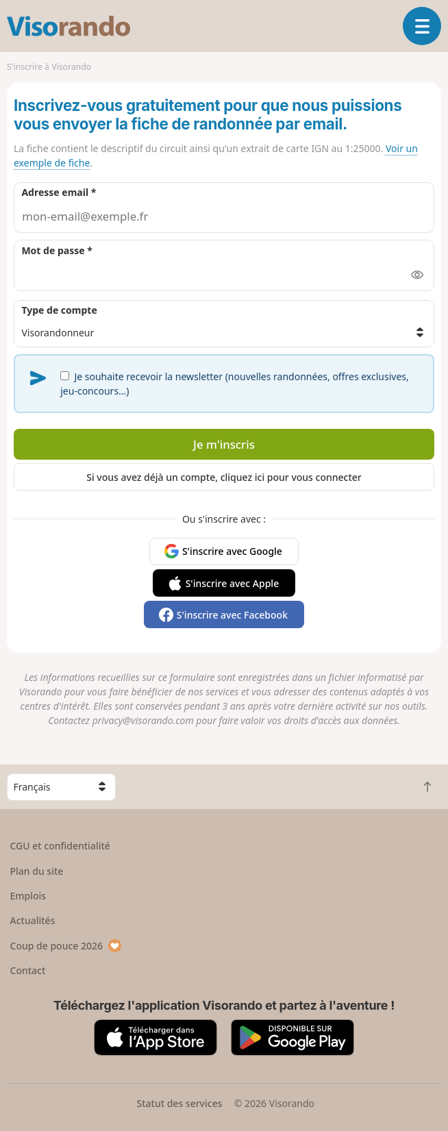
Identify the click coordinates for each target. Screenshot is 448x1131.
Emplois (28, 895)
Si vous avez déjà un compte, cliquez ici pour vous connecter (224, 477)
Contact (28, 970)
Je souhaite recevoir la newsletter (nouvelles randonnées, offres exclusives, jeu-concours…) (234, 383)
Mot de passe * (56, 250)
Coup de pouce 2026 (66, 946)
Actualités (32, 920)
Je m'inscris (224, 444)
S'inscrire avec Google (232, 551)
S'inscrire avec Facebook (232, 614)
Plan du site (37, 871)
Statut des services (179, 1103)
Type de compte (59, 309)
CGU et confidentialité (60, 845)
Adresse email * (58, 192)
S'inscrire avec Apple (232, 583)
